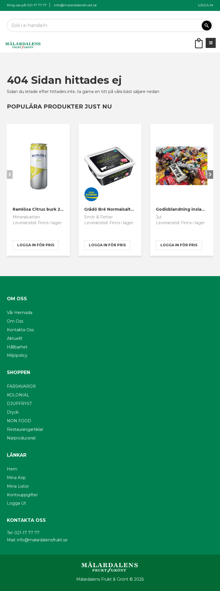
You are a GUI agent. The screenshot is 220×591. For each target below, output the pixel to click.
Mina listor (18, 486)
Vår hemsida (19, 312)
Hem (12, 469)
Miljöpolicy (17, 355)
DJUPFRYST (19, 403)
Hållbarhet (17, 347)
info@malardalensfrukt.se (75, 5)
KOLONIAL (18, 395)
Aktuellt (14, 338)
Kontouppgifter (22, 494)
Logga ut (16, 503)
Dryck (13, 412)
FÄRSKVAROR (21, 386)
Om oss (15, 321)
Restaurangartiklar (25, 429)
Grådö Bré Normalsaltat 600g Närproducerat (132, 209)
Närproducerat (21, 438)
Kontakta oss (20, 329)
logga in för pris (35, 245)
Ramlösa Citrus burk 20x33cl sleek (50, 209)
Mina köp (16, 477)
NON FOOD (19, 420)
